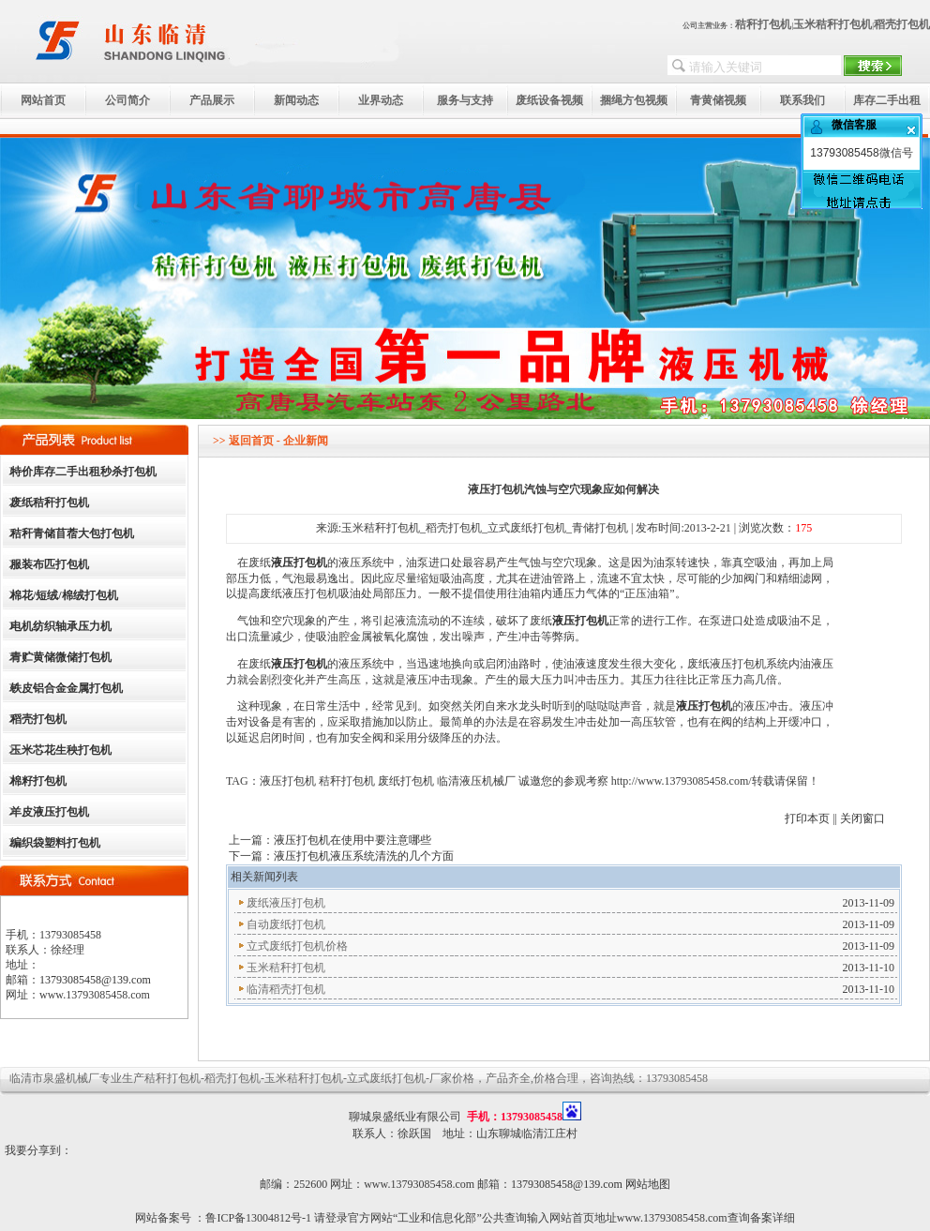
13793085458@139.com (95, 979)
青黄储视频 (718, 100)
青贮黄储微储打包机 (61, 657)
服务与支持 (465, 100)
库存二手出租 (887, 100)
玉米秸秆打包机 (832, 24)
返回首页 (251, 440)
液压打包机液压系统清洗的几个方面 (364, 856)
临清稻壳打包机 (286, 989)
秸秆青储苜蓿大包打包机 (72, 533)
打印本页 (807, 818)
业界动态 (380, 100)
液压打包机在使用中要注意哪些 (352, 840)
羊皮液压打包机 (49, 811)
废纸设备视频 (549, 100)
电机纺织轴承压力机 (61, 626)
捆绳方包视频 (634, 100)
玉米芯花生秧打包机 (61, 750)
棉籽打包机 (38, 781)
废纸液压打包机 (286, 902)
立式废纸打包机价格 (297, 946)
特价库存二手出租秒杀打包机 (83, 471)
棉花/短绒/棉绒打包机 (64, 595)
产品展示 (211, 100)
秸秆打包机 (763, 24)
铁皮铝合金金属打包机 (66, 688)
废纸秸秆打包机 (49, 502)
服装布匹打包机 (49, 564)
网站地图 (647, 1184)
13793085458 (844, 152)
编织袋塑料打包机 (55, 842)
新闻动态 (296, 100)
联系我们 (802, 100)
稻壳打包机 (902, 24)
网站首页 (43, 100)
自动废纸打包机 (286, 924)
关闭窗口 (862, 818)
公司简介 (127, 100)
